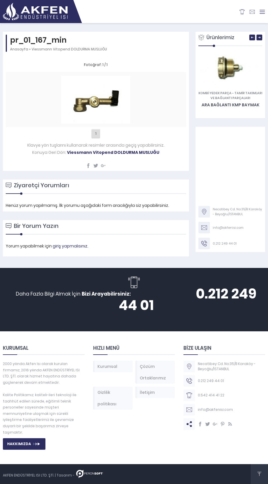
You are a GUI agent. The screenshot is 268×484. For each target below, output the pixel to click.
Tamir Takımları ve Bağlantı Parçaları (236, 95)
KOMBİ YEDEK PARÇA (214, 93)
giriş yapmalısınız (70, 246)
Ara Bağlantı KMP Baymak (230, 105)
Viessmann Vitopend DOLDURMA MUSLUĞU (69, 49)
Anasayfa (19, 49)
